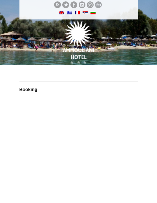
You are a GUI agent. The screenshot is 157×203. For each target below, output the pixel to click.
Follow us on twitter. (65, 4)
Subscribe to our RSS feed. (57, 4)
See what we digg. (98, 4)
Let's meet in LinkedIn (82, 4)
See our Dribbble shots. (90, 4)
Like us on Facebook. (73, 4)
